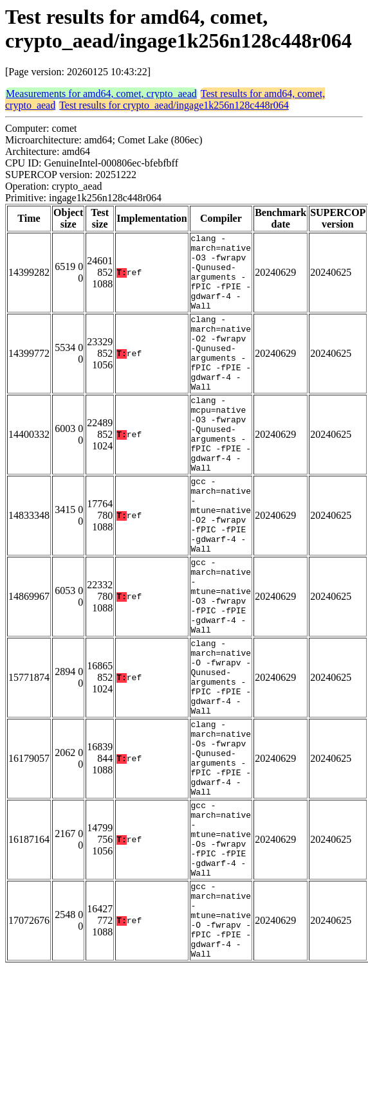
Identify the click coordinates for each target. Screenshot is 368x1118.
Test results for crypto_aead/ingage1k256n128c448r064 (174, 105)
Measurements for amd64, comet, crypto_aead (101, 93)
